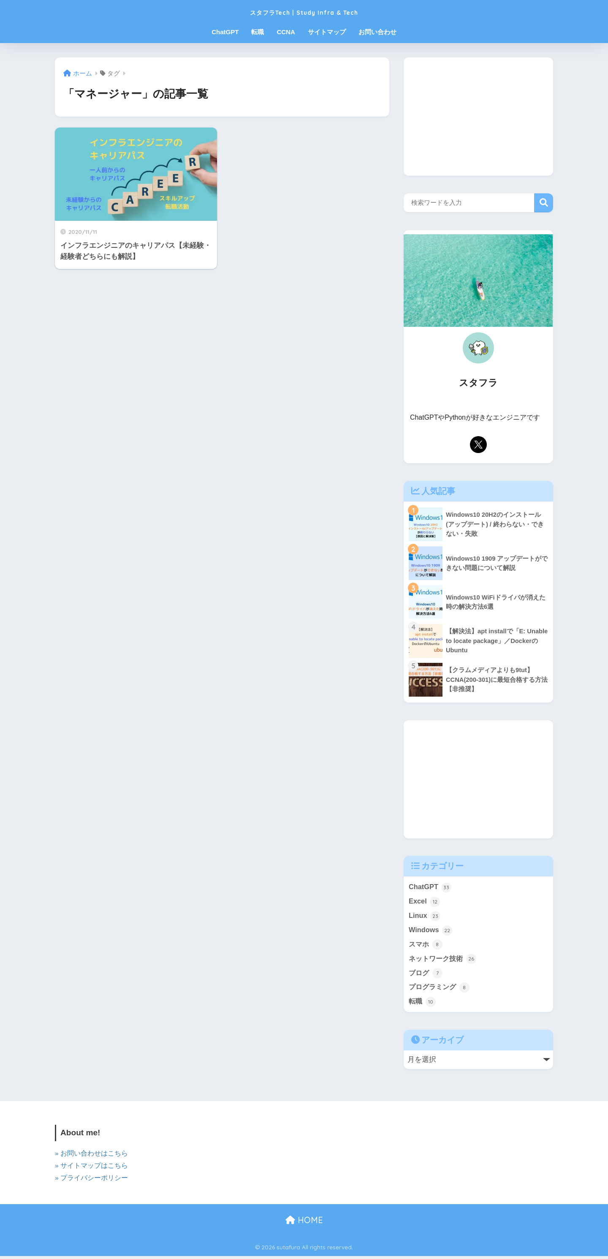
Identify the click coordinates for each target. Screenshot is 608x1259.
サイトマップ (327, 31)
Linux (425, 917)
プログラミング (440, 990)
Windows (431, 931)
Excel (424, 902)
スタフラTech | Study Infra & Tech (304, 11)
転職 (257, 31)
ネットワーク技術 (444, 960)
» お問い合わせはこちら (91, 1156)
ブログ (426, 975)
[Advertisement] (478, 116)
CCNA (286, 31)
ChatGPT (225, 31)
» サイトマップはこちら (91, 1168)
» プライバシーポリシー (91, 1180)
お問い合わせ (377, 31)
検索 (543, 202)
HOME (304, 1223)
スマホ (426, 946)
